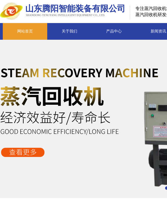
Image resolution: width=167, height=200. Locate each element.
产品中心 (114, 31)
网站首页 (25, 31)
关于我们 (69, 31)
